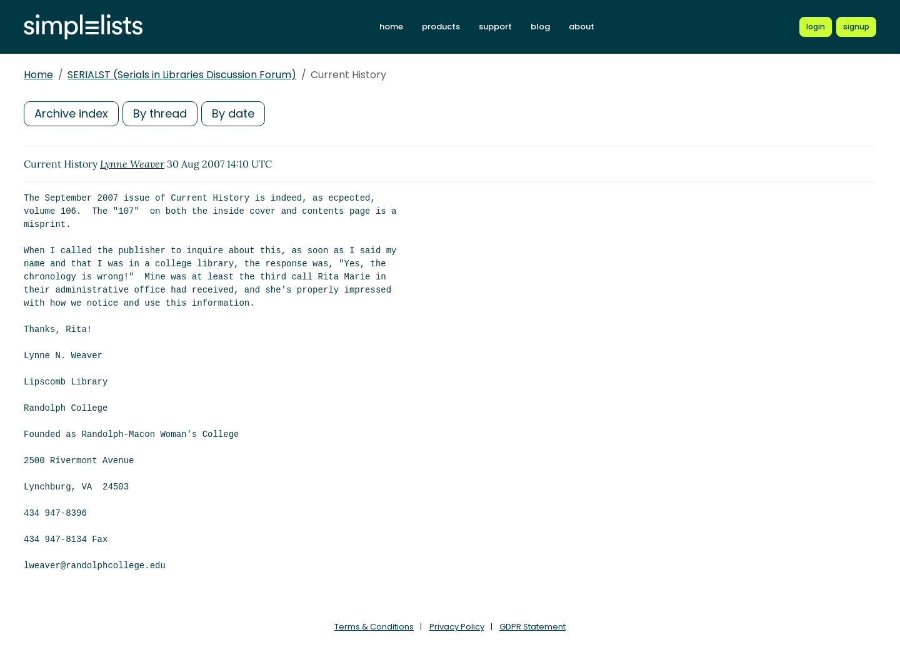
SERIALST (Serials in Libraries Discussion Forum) (182, 75)
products (441, 27)
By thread (160, 113)
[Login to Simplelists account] (815, 27)
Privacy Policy (456, 627)
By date (233, 113)
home (391, 27)
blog (540, 27)
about (581, 27)
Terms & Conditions (374, 627)
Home (38, 75)
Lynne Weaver (132, 164)
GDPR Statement (532, 627)
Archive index (71, 113)
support (495, 27)
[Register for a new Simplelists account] (856, 27)
